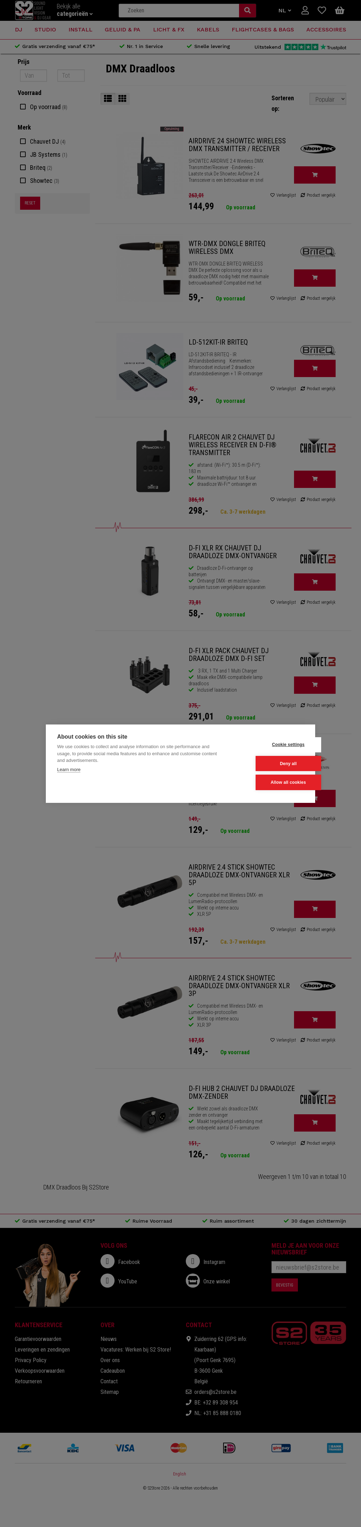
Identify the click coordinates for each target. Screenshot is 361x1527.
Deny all (269, 763)
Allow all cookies (269, 782)
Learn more (68, 769)
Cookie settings (269, 744)
